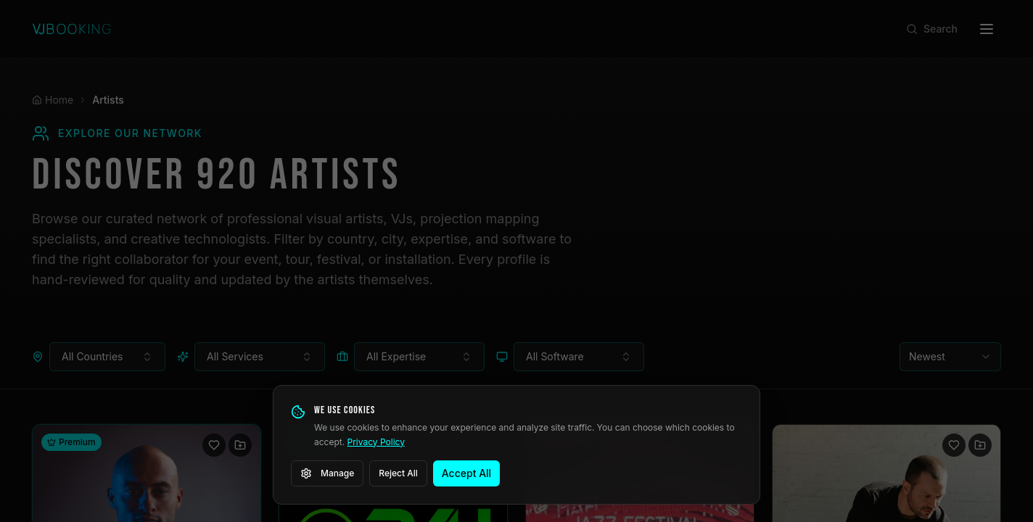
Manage (327, 473)
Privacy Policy (376, 441)
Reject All (398, 473)
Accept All (466, 473)
